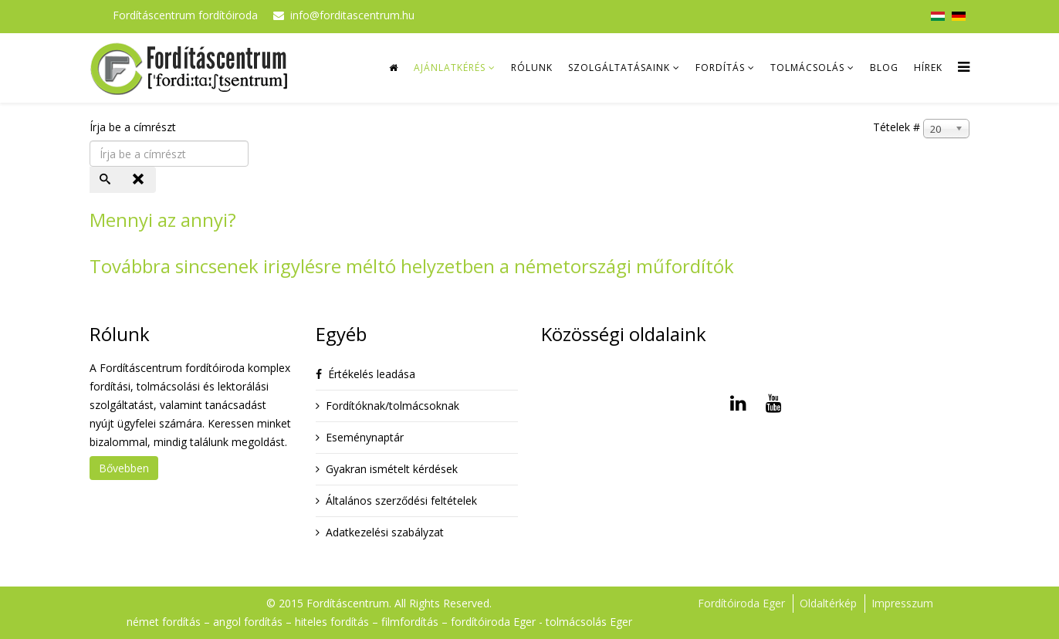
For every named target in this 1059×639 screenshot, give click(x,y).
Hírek (928, 67)
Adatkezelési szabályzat (385, 532)
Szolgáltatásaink (619, 67)
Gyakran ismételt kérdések (392, 469)
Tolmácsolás (807, 67)
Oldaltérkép (828, 603)
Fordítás (720, 67)
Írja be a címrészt (134, 127)
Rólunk (532, 67)
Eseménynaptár (365, 437)
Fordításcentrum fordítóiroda (185, 15)
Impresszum (902, 603)
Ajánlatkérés (450, 67)
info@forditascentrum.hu (352, 15)
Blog (884, 67)
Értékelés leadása (371, 374)
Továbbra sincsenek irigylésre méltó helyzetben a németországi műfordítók (412, 266)
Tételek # (896, 127)
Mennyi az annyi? (163, 219)
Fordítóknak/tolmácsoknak (392, 405)
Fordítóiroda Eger (741, 603)
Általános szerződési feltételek (401, 500)
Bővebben (124, 468)
